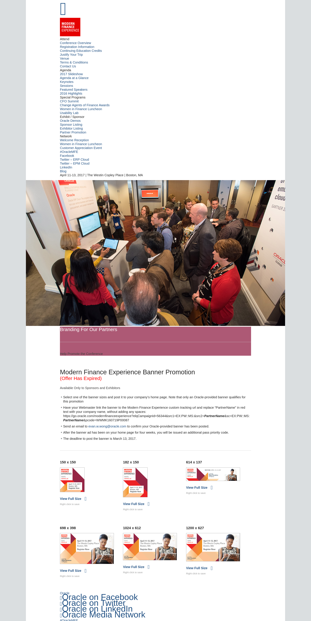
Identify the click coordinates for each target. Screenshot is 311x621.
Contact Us (68, 66)
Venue (64, 58)
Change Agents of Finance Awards (85, 105)
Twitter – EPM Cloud (74, 163)
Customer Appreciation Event (81, 148)
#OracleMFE (69, 152)
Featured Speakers (73, 89)
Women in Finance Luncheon (81, 109)
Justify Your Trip (71, 54)
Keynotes (66, 82)
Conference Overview (75, 43)
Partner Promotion (73, 132)
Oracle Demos (70, 120)
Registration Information (77, 47)
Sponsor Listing (71, 124)
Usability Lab (69, 113)
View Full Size (70, 501)
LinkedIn (66, 167)
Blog (63, 171)
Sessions (66, 85)
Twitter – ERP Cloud (74, 159)
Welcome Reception (74, 140)
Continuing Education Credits (81, 50)
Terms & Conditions (74, 62)
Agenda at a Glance (74, 78)
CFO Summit (69, 101)
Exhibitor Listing (71, 128)
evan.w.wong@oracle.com (107, 429)
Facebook (67, 155)
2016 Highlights (71, 93)
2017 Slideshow (71, 74)
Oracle (64, 597)
